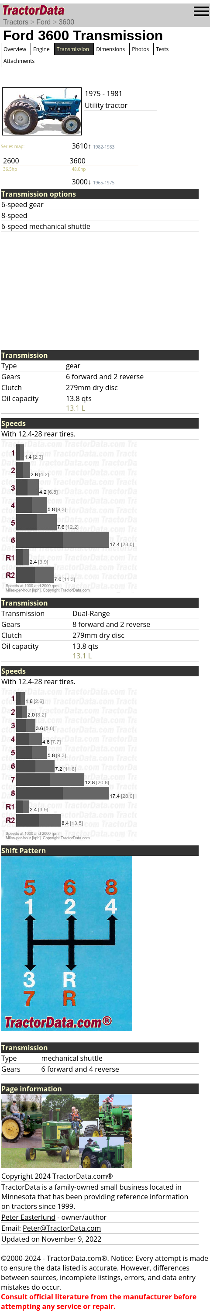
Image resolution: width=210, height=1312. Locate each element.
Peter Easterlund (28, 1217)
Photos (140, 49)
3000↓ (93, 182)
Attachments (18, 61)
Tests (162, 49)
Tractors (15, 22)
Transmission (73, 49)
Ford (43, 22)
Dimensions (110, 49)
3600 (66, 22)
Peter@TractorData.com (62, 1228)
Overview (14, 49)
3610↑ (93, 146)
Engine (41, 49)
